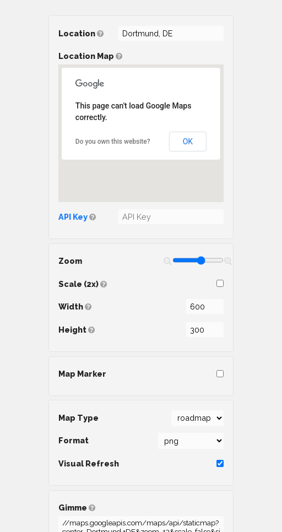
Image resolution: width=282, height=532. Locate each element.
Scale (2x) (141, 284)
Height (141, 329)
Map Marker (141, 373)
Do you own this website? (112, 141)
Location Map (141, 126)
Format (141, 441)
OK (188, 141)
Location (141, 33)
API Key (73, 216)
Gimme (141, 510)
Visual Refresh (141, 463)
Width (141, 306)
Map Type (141, 418)
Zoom (141, 260)
